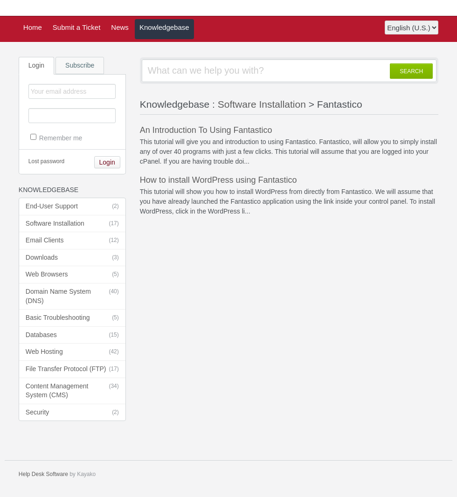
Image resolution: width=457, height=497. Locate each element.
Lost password (46, 161)
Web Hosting (72, 352)
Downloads (72, 257)
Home (32, 27)
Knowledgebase (164, 27)
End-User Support (72, 206)
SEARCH (411, 71)
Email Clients (72, 240)
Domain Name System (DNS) (72, 295)
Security (72, 412)
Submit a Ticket (77, 27)
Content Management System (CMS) (72, 390)
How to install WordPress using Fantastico (218, 180)
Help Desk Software (43, 474)
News (120, 27)
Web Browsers (72, 274)
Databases (72, 335)
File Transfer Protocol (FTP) (72, 369)
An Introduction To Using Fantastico (206, 130)
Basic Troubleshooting (72, 318)
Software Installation (72, 223)
